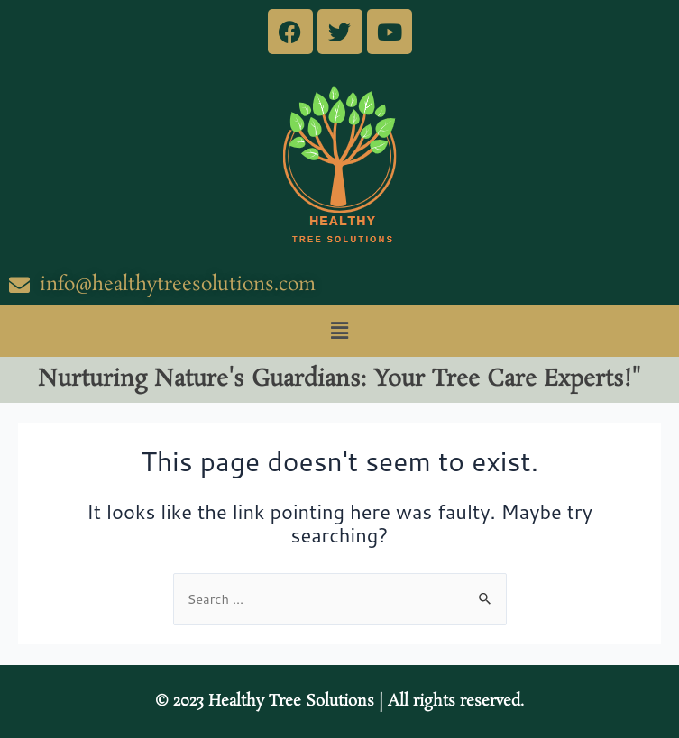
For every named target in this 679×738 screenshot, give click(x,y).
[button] (339, 330)
